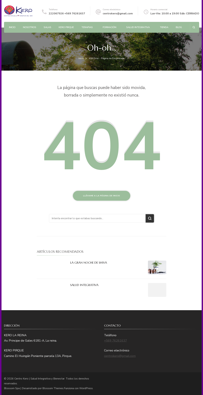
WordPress (86, 388)
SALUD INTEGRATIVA (138, 27)
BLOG (179, 27)
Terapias (87, 27)
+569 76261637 (115, 341)
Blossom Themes (52, 388)
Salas (47, 27)
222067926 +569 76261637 (67, 13)
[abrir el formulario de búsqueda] (193, 27)
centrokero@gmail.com (118, 13)
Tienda (164, 27)
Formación (109, 27)
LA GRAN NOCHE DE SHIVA (88, 262)
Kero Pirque (66, 27)
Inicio (12, 27)
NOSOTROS (29, 27)
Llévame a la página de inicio (101, 195)
